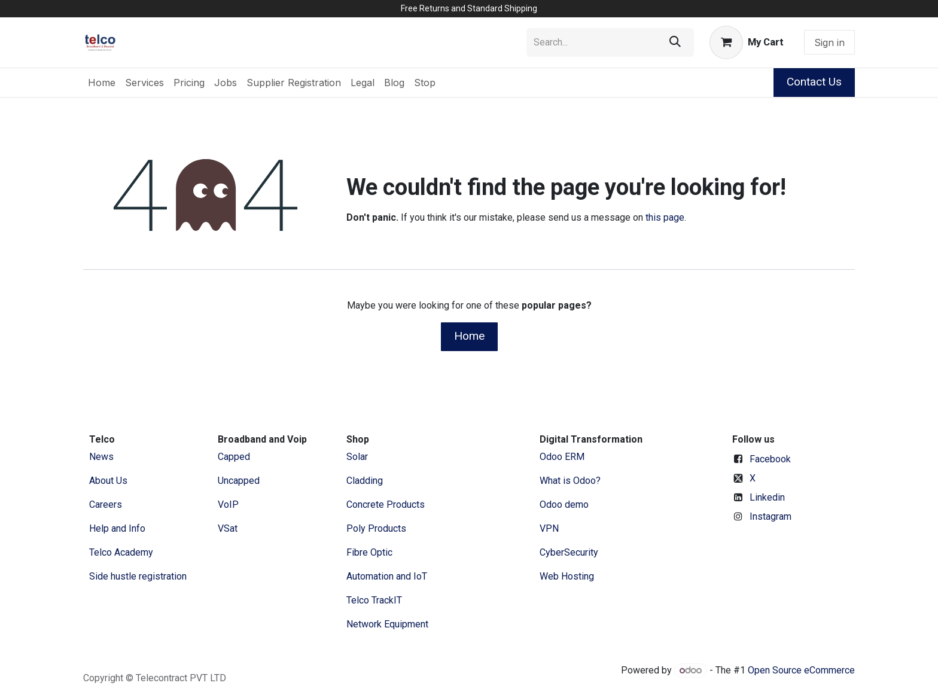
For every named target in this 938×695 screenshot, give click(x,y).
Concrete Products (385, 504)
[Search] (675, 42)
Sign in (829, 42)
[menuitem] (101, 83)
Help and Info (117, 528)
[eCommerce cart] (746, 42)
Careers (105, 504)
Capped (235, 456)
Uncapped (240, 480)
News (101, 456)
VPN (549, 528)
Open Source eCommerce (801, 670)
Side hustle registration (138, 576)
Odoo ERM (563, 456)
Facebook (770, 459)
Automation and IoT (386, 576)
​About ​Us (108, 480)
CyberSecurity (569, 552)
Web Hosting (567, 576)
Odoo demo (564, 504)
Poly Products (376, 528)
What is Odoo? (570, 480)
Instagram (770, 516)
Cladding (364, 480)
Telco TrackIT (374, 600)
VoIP (228, 504)
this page (664, 217)
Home (469, 336)
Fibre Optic (369, 552)
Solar (357, 456)
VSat (227, 528)
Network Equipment (387, 624)
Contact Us (814, 82)
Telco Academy (121, 552)
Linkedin (767, 497)
